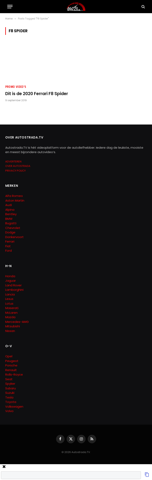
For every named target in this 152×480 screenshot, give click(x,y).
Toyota (10, 402)
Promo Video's (15, 87)
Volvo (9, 411)
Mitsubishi (12, 326)
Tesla (9, 397)
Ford (8, 250)
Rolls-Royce (14, 374)
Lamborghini (14, 290)
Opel (8, 356)
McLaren (11, 312)
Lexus (9, 299)
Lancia (10, 294)
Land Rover (13, 285)
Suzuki (9, 393)
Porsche (11, 365)
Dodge (10, 232)
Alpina (9, 209)
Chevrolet (12, 228)
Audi (8, 205)
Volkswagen (14, 406)
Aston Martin (14, 200)
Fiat (8, 246)
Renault (11, 370)
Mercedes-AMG (17, 322)
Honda (10, 276)
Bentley (11, 214)
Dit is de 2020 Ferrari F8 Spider (36, 94)
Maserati (11, 308)
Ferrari (9, 241)
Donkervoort (14, 237)
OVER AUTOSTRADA (17, 166)
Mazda (10, 317)
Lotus (9, 303)
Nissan (10, 331)
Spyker (10, 383)
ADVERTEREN (13, 161)
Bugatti (10, 223)
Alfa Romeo (14, 196)
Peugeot (11, 361)
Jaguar (10, 280)
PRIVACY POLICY (15, 171)
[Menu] (10, 6)
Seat (9, 379)
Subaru (10, 388)
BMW (9, 219)
